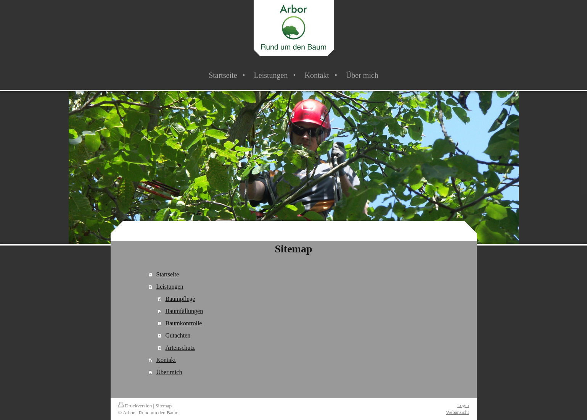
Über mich (169, 372)
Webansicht (457, 412)
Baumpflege (180, 299)
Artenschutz (180, 347)
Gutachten (177, 335)
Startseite (167, 274)
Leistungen (169, 286)
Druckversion (135, 406)
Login (463, 405)
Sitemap (163, 406)
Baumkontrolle (183, 323)
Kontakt (166, 360)
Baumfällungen (184, 311)
